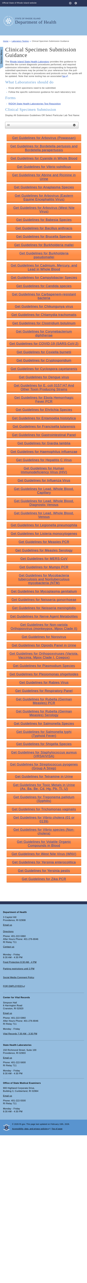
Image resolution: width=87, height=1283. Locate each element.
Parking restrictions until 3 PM (18, 969)
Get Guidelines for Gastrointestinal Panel (44, 435)
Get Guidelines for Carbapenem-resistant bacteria (44, 296)
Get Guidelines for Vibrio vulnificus (44, 167)
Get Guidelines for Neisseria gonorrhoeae (44, 599)
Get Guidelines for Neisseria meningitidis (44, 608)
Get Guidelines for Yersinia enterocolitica (44, 862)
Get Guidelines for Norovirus (44, 637)
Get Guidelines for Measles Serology (44, 550)
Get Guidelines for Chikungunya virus (44, 306)
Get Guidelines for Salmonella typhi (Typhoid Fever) (44, 733)
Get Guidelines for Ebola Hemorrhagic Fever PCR (44, 399)
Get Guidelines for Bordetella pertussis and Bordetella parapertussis (44, 148)
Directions (8, 931)
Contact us (8, 947)
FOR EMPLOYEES (13, 986)
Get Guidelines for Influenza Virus (44, 480)
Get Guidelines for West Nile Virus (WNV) (44, 854)
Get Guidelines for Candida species (44, 286)
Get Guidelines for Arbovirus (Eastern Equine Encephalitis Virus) (44, 197)
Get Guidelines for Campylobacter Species (44, 277)
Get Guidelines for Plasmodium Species (44, 666)
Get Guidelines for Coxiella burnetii (44, 352)
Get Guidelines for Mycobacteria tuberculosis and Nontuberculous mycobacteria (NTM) (43, 579)
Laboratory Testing (20, 41)
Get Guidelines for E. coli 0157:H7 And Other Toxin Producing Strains (44, 387)
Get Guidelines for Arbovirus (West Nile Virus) (44, 209)
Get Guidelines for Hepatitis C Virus (44, 460)
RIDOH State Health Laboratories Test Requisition (34, 104)
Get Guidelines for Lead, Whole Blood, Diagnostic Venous (44, 502)
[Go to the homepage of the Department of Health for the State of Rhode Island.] (9, 20)
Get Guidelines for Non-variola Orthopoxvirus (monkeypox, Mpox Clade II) (44, 626)
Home (5, 41)
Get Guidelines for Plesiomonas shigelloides (43, 674)
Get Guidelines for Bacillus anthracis (43, 228)
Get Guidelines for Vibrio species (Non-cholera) (44, 831)
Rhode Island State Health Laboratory (29, 61)
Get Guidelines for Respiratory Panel (44, 691)
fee (64, 76)
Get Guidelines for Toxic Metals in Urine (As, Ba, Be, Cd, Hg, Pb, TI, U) (44, 786)
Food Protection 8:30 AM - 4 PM (19, 962)
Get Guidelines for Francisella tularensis (44, 426)
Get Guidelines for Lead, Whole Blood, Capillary (44, 490)
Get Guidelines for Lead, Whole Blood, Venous (44, 515)
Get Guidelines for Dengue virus (44, 377)
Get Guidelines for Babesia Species (44, 220)
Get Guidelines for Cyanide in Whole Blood (44, 158)
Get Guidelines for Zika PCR (44, 879)
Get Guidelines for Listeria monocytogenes (44, 533)
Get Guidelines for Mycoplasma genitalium (44, 591)
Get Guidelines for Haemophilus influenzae (44, 451)
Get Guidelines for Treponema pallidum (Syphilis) (44, 799)
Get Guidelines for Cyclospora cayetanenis (44, 369)
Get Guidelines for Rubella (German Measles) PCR (44, 701)
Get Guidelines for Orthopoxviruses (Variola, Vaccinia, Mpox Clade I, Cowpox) (43, 655)
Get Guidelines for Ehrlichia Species (44, 409)
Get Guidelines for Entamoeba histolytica (44, 418)
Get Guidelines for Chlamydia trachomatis (43, 315)
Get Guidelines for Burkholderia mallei (44, 245)
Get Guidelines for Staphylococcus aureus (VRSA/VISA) (44, 754)
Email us (7, 925)
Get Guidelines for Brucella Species (44, 236)
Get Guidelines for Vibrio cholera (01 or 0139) (44, 819)
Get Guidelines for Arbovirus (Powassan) (44, 138)
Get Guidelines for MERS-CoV (44, 558)
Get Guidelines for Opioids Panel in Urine (44, 645)
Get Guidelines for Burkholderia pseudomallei (44, 255)
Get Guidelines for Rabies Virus (44, 682)
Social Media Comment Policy (18, 977)
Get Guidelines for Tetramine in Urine (44, 776)
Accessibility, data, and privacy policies (30, 1129)
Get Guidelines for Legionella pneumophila (44, 525)
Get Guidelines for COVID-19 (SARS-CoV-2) (44, 343)
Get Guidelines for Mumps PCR (44, 567)
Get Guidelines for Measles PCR (44, 542)
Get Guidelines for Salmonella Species (44, 723)
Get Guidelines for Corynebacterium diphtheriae (44, 333)
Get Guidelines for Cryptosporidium (43, 360)
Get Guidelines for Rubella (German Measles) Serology (44, 713)
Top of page (57, 1129)
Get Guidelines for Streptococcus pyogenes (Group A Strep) (44, 766)
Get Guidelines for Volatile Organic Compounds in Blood (44, 843)
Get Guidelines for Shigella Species (44, 744)
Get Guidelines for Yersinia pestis (44, 870)
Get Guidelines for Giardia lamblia (44, 443)
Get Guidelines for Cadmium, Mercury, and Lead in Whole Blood (44, 267)
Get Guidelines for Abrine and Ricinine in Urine (44, 177)
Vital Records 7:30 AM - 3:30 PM (20, 1034)
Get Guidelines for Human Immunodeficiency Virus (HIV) (44, 470)
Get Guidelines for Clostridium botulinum (44, 323)
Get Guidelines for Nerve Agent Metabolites (44, 616)
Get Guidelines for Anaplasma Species (44, 187)
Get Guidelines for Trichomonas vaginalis (44, 809)
